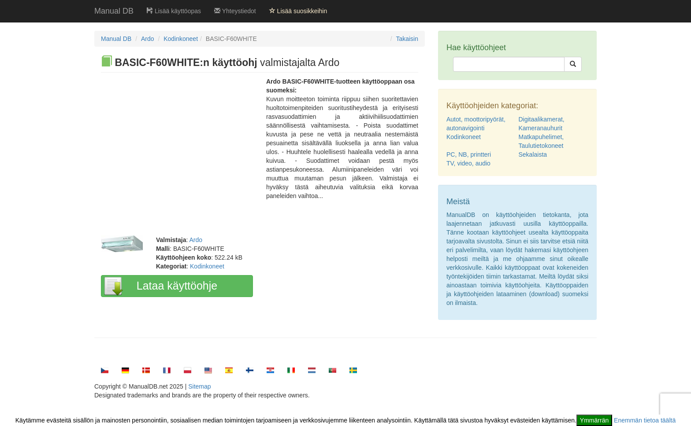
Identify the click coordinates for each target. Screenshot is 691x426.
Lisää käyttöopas (174, 11)
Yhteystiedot (235, 11)
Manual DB (114, 11)
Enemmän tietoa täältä (645, 420)
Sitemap (199, 386)
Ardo (147, 38)
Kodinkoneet (180, 38)
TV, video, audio (468, 163)
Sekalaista (533, 154)
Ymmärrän (594, 420)
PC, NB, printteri (468, 154)
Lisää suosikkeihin (298, 11)
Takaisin (407, 38)
